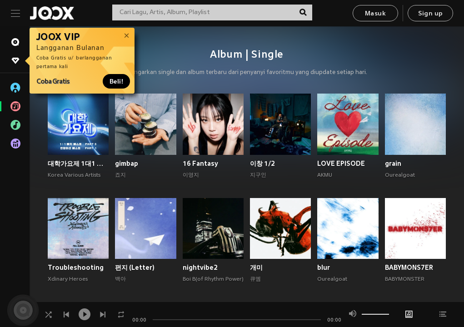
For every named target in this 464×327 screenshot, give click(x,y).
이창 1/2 (262, 163)
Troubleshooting (76, 267)
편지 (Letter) (135, 267)
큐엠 (255, 279)
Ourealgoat (400, 175)
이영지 (191, 175)
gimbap (126, 163)
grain (393, 163)
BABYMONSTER (404, 279)
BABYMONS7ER (409, 267)
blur (323, 267)
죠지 (120, 175)
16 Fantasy (200, 163)
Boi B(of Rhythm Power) (213, 279)
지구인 (258, 175)
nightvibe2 (200, 267)
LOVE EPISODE (341, 163)
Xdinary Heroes (68, 279)
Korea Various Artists (74, 175)
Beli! (116, 81)
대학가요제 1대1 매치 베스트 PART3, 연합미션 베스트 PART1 (78, 163)
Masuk (375, 13)
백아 (120, 279)
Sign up (430, 13)
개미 (256, 267)
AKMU (324, 175)
